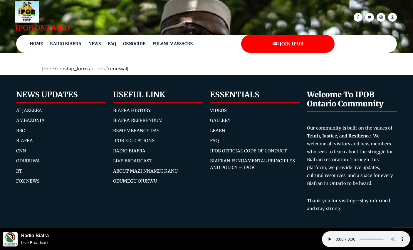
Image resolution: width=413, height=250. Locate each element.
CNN (21, 151)
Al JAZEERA (29, 110)
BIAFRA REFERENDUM (138, 120)
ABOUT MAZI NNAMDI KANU (145, 171)
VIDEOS (218, 110)
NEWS (94, 43)
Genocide (134, 43)
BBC (20, 130)
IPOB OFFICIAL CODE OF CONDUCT (248, 151)
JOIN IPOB (288, 44)
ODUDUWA (28, 161)
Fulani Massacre (172, 43)
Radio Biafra (65, 43)
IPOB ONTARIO (42, 28)
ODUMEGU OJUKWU (135, 181)
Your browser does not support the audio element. (366, 239)
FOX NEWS (28, 181)
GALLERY (220, 120)
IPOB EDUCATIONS (134, 140)
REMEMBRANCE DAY (136, 130)
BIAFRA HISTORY (132, 110)
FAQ (112, 43)
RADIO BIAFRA (129, 151)
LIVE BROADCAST (132, 161)
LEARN (217, 130)
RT (19, 171)
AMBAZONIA (30, 120)
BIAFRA (24, 140)
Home (36, 43)
